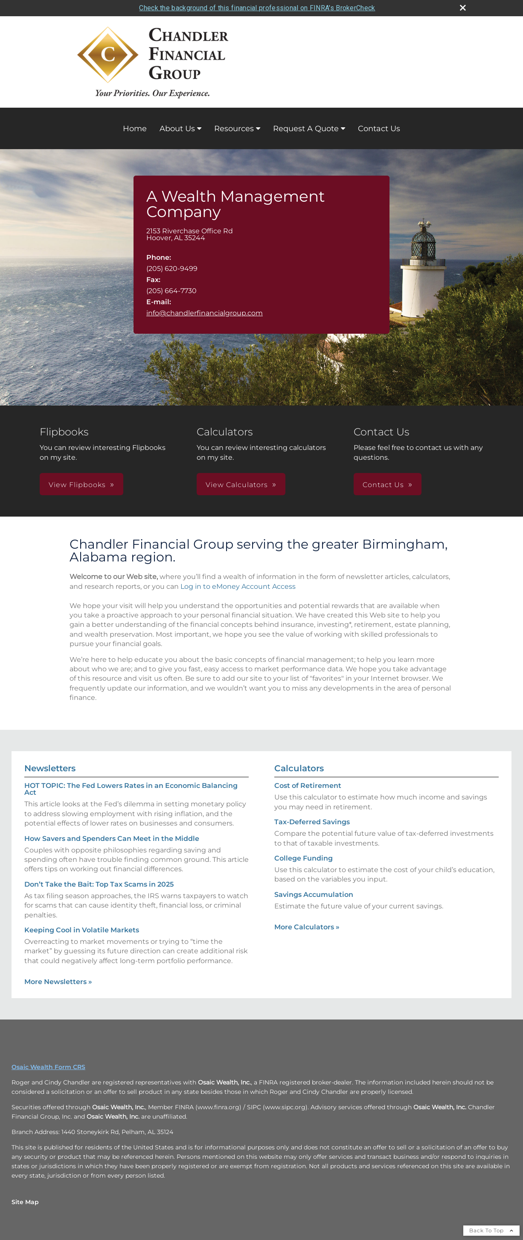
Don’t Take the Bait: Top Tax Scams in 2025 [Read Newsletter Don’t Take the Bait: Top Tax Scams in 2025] (99, 884)
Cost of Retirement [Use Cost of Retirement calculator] (307, 786)
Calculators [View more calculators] (299, 768)
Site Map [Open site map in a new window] (25, 1202)
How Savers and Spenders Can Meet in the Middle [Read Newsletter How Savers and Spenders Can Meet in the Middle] (111, 839)
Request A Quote (306, 128)
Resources (234, 128)
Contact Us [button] (383, 485)
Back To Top (491, 1230)
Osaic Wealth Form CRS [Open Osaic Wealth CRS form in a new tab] (48, 1067)
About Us (177, 128)
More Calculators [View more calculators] (307, 927)
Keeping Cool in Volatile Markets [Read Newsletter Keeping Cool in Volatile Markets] (81, 930)
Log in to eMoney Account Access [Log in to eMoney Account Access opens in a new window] (238, 586)
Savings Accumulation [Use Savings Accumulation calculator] (313, 894)
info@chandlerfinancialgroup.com (204, 313)
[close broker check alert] (462, 7)
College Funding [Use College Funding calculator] (303, 858)
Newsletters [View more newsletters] (50, 768)
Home (135, 128)
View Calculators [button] (237, 485)
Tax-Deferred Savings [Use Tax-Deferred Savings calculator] (312, 822)
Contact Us (379, 128)
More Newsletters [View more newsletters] (58, 982)
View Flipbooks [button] (77, 485)
